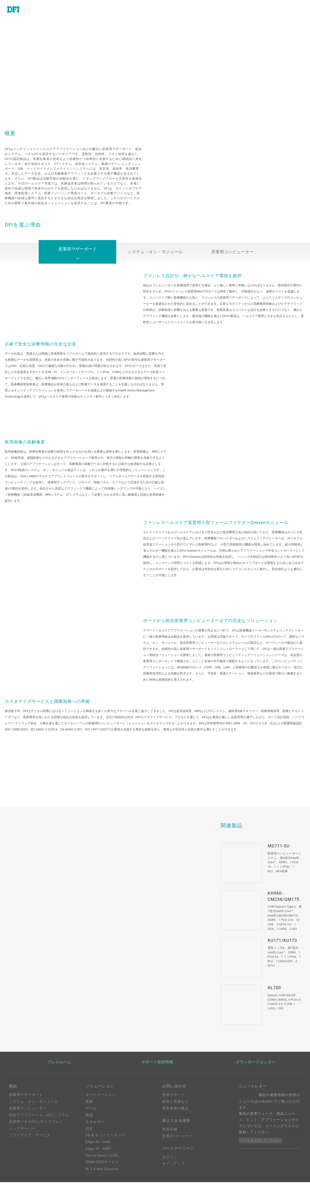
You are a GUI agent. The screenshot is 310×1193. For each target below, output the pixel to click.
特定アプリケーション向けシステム (39, 1121)
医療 (89, 1107)
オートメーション (101, 1101)
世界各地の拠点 (175, 1114)
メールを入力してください (260, 1146)
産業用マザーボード (77, 259)
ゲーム (91, 1114)
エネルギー (95, 1128)
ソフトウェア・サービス (29, 1141)
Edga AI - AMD (98, 1155)
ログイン (169, 1166)
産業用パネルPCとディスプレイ (36, 1128)
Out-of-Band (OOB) (102, 1161)
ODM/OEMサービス (102, 1168)
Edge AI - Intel (98, 1148)
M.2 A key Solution (102, 1175)
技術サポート (173, 1101)
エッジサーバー (22, 1134)
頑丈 (89, 1134)
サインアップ (173, 1173)
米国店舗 (169, 1137)
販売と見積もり (175, 1107)
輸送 (89, 1121)
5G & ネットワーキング (105, 1141)
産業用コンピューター (232, 256)
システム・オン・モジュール (155, 256)
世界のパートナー (177, 1143)
